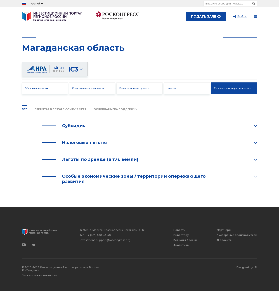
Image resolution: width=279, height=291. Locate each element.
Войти (242, 16)
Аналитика (181, 245)
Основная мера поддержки (116, 109)
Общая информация (36, 88)
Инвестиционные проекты (134, 88)
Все (24, 109)
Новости (171, 88)
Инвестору (181, 235)
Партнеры (224, 230)
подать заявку (206, 16)
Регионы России (185, 240)
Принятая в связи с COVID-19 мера (60, 109)
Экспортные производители (237, 235)
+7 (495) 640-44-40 (98, 235)
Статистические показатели (88, 88)
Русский (34, 3)
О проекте (224, 240)
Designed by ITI (246, 267)
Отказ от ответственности (39, 275)
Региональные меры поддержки (232, 88)
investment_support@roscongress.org (105, 240)
